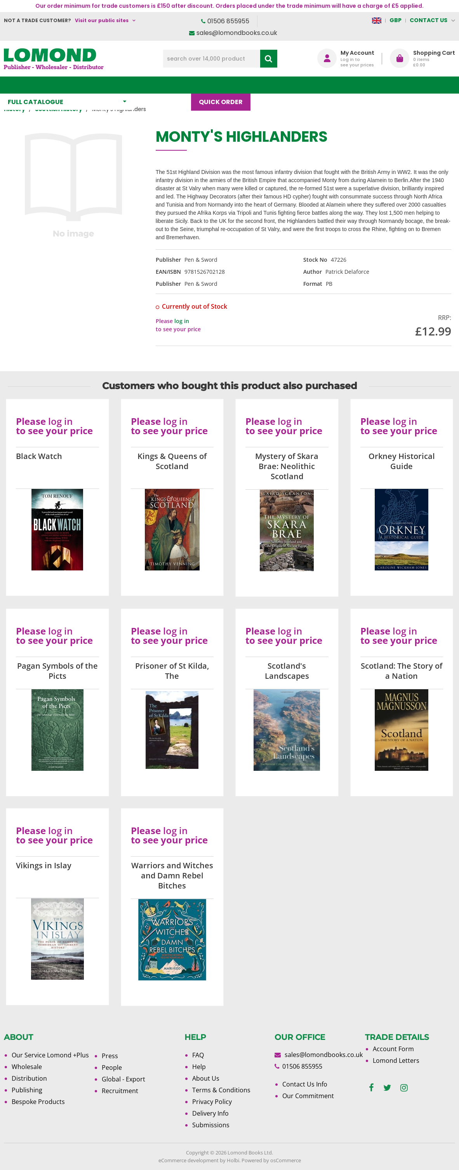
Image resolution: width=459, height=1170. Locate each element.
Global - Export (123, 1079)
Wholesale (27, 1066)
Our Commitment (308, 1096)
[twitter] (387, 1087)
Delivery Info (210, 1113)
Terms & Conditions (221, 1090)
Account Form (393, 1049)
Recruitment (120, 1091)
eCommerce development (188, 1160)
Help (199, 1066)
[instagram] (404, 1087)
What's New (166, 84)
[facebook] (371, 1087)
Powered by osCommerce (271, 1160)
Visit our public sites (102, 20)
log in (181, 321)
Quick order (225, 84)
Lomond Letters (396, 1060)
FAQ (198, 1055)
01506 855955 (228, 21)
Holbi (233, 1160)
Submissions (211, 1125)
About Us (311, 84)
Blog (271, 84)
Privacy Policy (212, 1101)
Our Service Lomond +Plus (50, 1055)
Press (110, 1056)
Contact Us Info (304, 1084)
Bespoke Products (38, 1101)
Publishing (27, 1090)
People (112, 1067)
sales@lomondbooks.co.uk (236, 32)
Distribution (29, 1078)
